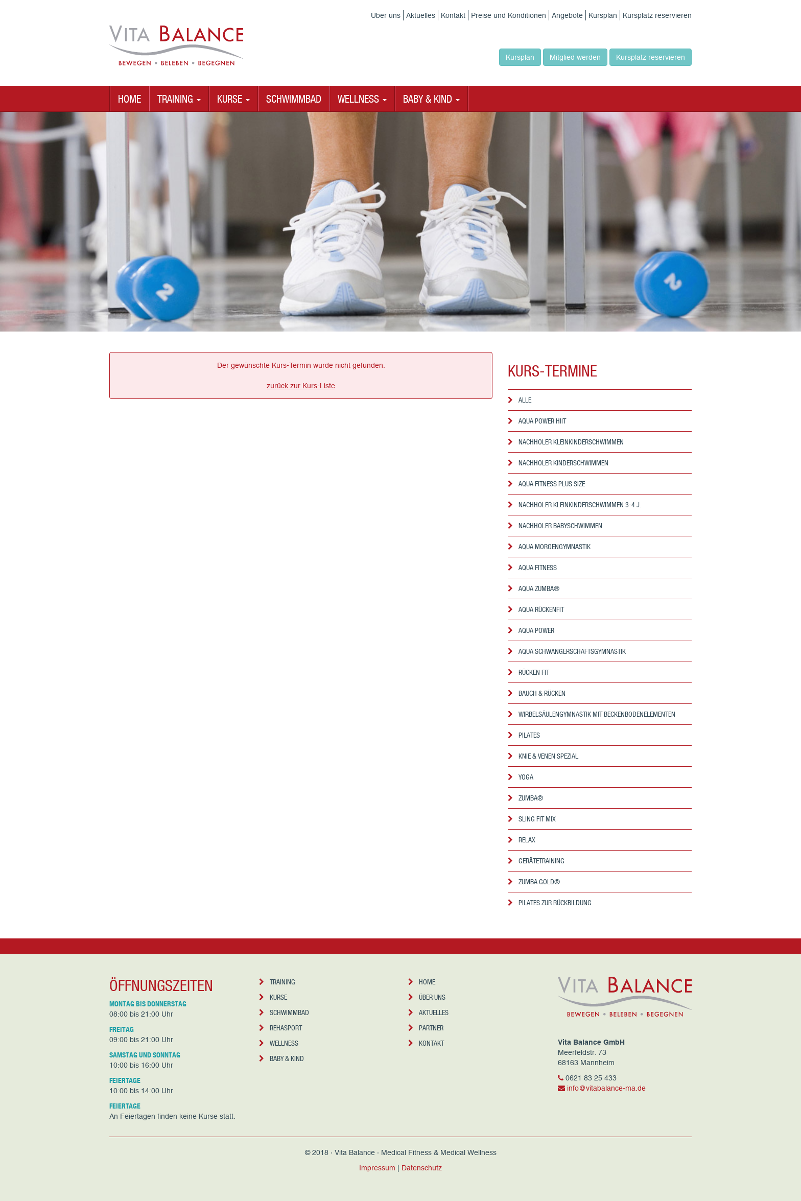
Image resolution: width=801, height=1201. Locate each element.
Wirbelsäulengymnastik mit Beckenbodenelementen (591, 714)
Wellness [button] (362, 98)
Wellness (278, 1043)
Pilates (524, 735)
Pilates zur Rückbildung (550, 902)
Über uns (385, 15)
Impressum (377, 1168)
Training (277, 981)
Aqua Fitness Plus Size (546, 483)
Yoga (520, 776)
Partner (425, 1027)
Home (129, 98)
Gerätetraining (536, 860)
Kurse (273, 997)
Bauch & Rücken (537, 693)
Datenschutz (422, 1168)
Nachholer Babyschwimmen (555, 525)
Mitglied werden (575, 57)
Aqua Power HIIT (537, 420)
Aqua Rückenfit (536, 609)
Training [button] (179, 98)
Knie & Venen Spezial (543, 755)
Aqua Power (531, 630)
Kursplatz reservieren (657, 15)
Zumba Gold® (534, 881)
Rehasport (280, 1027)
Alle (519, 399)
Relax (521, 839)
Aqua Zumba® (533, 588)
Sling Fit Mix (532, 818)
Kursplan (602, 15)
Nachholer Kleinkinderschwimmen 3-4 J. (574, 504)
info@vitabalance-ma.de (606, 1088)
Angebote (567, 15)
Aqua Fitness (532, 567)
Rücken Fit (528, 672)
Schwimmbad (293, 98)
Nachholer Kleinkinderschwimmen (566, 441)
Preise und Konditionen (508, 15)
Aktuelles (420, 15)
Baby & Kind (281, 1058)
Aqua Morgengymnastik (549, 546)
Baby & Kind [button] (431, 98)
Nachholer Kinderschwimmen (558, 462)
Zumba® (525, 797)
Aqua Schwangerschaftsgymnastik (567, 651)
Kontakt (453, 15)
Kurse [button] (233, 98)
